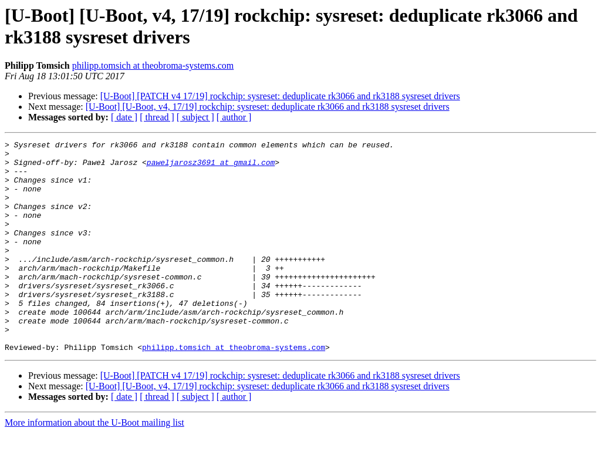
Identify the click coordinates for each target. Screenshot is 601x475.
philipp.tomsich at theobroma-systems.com (153, 65)
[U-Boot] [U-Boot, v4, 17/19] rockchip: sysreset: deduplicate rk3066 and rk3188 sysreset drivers (268, 107)
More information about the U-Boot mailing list (94, 465)
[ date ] (124, 117)
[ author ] (234, 117)
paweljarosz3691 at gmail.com (211, 167)
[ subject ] (195, 117)
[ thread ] (157, 117)
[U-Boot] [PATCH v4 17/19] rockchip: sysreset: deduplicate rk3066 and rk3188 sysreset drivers (280, 96)
